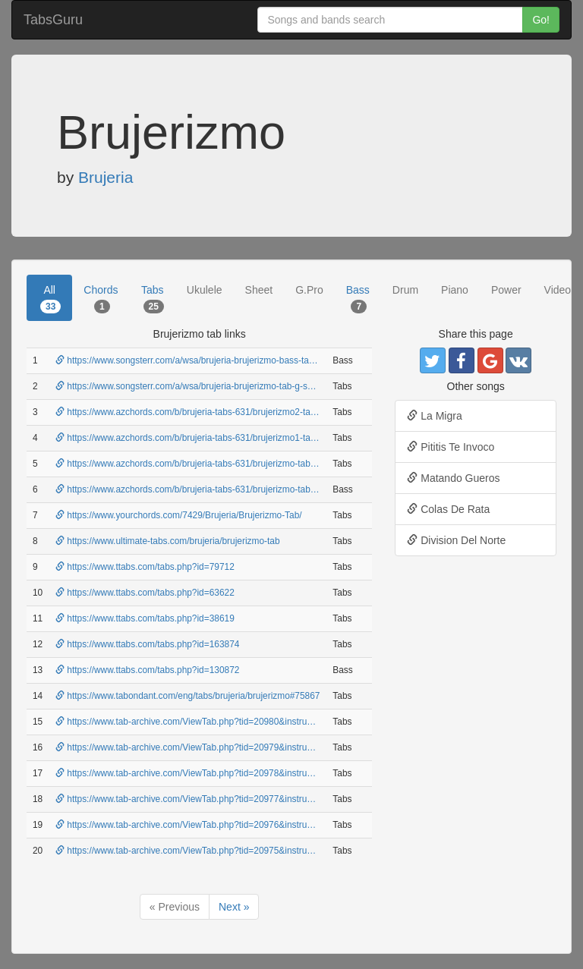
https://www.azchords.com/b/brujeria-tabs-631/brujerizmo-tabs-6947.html (206, 463)
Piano (454, 290)
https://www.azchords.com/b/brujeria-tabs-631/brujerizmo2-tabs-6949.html (209, 412)
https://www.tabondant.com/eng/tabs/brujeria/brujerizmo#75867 (187, 696)
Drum (405, 290)
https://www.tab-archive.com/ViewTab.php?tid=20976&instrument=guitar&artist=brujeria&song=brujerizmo (272, 825)
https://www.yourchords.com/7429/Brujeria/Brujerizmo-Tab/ (178, 515)
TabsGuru (53, 19)
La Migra (434, 416)
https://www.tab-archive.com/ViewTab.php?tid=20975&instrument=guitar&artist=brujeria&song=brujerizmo (272, 850)
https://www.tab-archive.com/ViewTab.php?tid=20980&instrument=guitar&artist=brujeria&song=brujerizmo (272, 721)
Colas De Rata (448, 509)
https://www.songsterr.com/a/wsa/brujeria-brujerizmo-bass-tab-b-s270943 (207, 360)
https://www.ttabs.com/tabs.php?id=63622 (145, 592)
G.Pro (309, 290)
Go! (541, 20)
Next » (234, 907)
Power (506, 290)
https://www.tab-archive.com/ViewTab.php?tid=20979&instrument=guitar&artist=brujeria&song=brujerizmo (272, 747)
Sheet (259, 290)
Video (558, 290)
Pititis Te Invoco (450, 447)
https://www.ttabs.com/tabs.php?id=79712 (145, 567)
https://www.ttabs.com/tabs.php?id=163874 (147, 644)
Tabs (152, 298)
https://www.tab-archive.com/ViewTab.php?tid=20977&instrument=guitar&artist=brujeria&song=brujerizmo (272, 799)
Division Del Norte (456, 540)
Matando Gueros (453, 478)
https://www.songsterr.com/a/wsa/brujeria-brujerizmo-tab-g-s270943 (196, 386)
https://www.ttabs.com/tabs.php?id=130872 (147, 670)
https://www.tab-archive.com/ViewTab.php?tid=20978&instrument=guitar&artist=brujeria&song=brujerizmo (272, 773)
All (50, 298)
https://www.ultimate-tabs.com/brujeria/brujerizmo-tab (167, 541)
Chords (101, 298)
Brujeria (105, 177)
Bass (358, 298)
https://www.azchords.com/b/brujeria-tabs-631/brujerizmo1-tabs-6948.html (209, 438)
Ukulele (204, 290)
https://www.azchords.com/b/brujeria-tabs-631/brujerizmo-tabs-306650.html (211, 489)
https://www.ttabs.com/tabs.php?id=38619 (145, 618)
